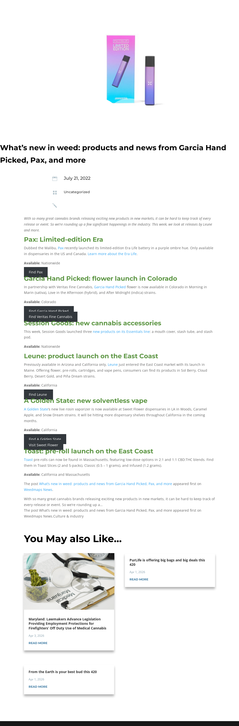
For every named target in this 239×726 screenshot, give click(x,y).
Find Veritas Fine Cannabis (50, 317)
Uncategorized (77, 192)
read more (38, 643)
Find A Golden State (45, 439)
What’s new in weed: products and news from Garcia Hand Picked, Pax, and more (105, 483)
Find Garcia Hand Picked (49, 311)
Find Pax (36, 272)
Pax (61, 248)
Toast (28, 459)
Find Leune (38, 394)
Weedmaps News (38, 489)
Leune (113, 364)
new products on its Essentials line (121, 331)
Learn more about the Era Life (112, 253)
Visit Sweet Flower (43, 445)
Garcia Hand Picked (110, 287)
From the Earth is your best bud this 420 (63, 671)
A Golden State (36, 409)
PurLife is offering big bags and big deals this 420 (167, 562)
